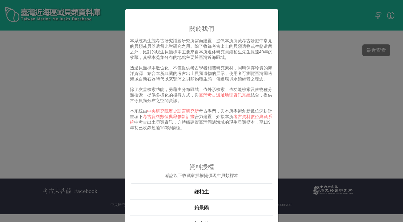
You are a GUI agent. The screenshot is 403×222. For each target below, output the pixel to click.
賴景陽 (201, 207)
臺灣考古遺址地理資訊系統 (225, 94)
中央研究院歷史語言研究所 (173, 111)
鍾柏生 (201, 191)
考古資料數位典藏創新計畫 (169, 116)
